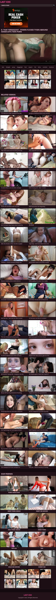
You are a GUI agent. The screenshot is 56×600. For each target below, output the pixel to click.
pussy (13, 67)
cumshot (45, 67)
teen (3, 67)
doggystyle (20, 67)
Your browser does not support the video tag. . (28, 49)
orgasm (30, 67)
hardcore (51, 67)
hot (35, 67)
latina (39, 67)
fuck (25, 67)
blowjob (8, 67)
